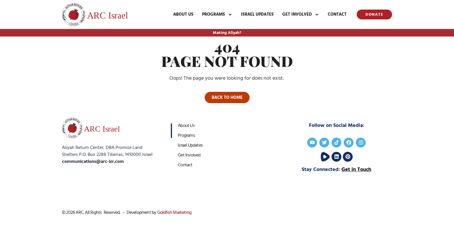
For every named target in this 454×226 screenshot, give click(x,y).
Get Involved (300, 15)
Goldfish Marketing (174, 212)
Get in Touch (356, 169)
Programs (217, 15)
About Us (183, 14)
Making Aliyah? (227, 33)
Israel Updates (257, 14)
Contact (337, 14)
